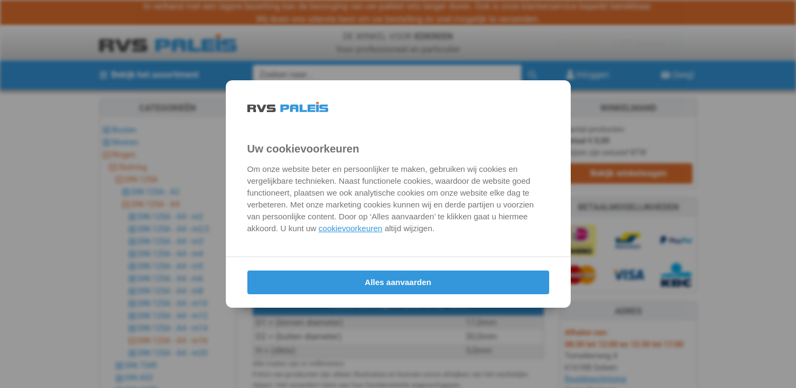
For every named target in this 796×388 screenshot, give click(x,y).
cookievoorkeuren (350, 228)
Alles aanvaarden (398, 282)
